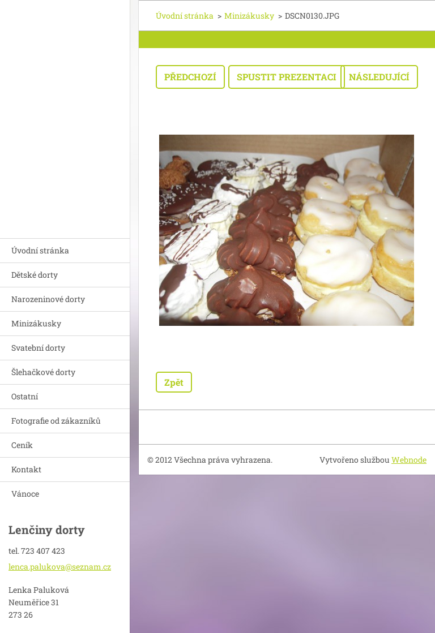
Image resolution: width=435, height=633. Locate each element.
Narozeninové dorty (48, 299)
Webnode (409, 459)
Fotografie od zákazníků (56, 420)
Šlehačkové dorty (43, 372)
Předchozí (190, 77)
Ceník (22, 445)
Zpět (174, 382)
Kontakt (26, 469)
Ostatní (24, 396)
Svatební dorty (38, 347)
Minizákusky (36, 323)
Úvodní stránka (40, 250)
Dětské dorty (34, 274)
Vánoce (25, 493)
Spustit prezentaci (286, 77)
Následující (379, 77)
